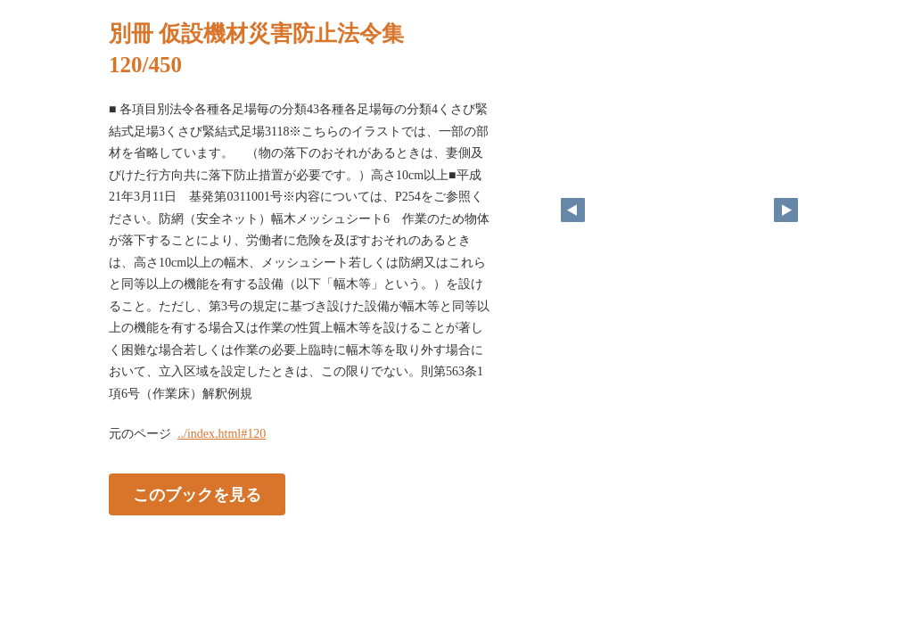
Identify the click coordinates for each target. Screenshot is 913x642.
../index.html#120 (221, 433)
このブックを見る (197, 495)
